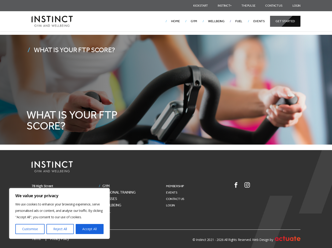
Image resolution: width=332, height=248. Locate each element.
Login (296, 5)
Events (259, 21)
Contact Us (273, 5)
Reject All (60, 229)
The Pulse (248, 5)
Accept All (89, 229)
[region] (59, 213)
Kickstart (200, 5)
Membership (175, 186)
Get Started (285, 21)
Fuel (238, 21)
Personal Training (119, 192)
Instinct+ (224, 5)
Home (175, 21)
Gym (194, 21)
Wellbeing (216, 21)
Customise (30, 229)
